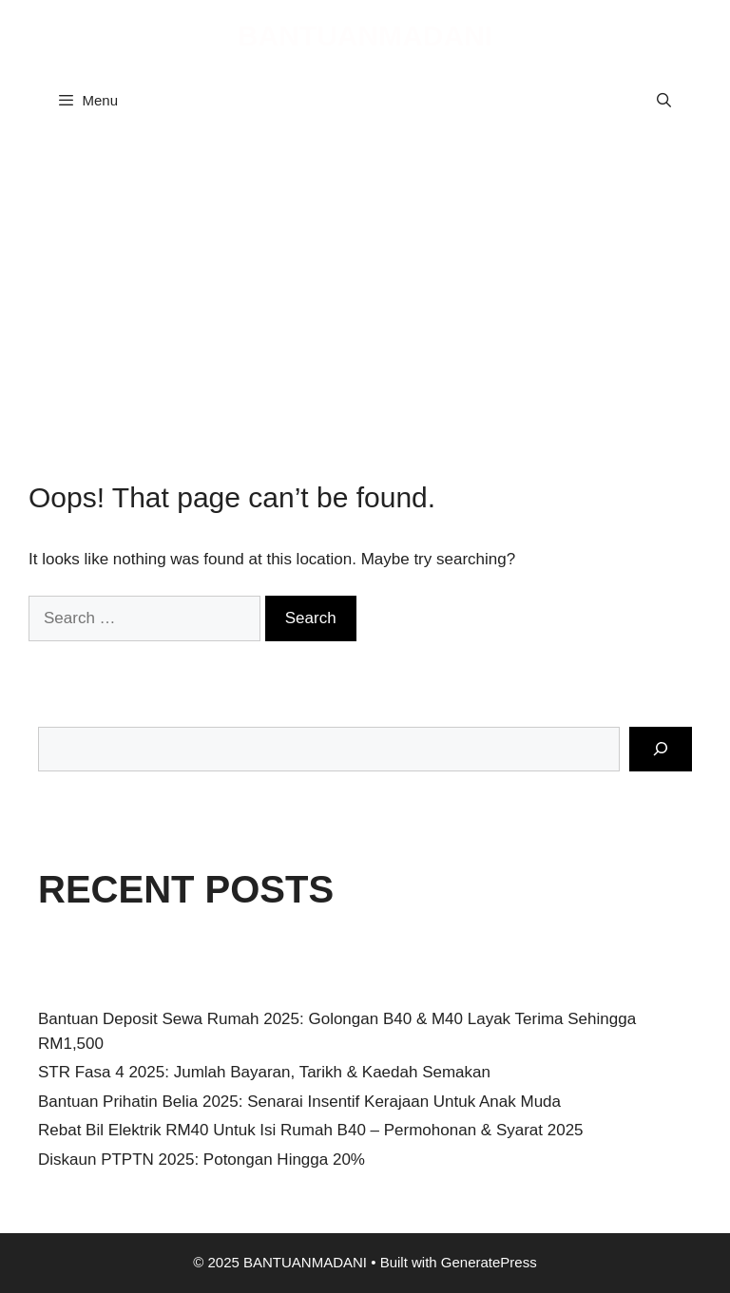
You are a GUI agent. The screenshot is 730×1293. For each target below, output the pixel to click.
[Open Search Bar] (664, 100)
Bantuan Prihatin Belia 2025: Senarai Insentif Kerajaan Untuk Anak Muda (299, 1102)
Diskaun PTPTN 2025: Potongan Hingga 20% (201, 1159)
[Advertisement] (365, 291)
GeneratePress (489, 1262)
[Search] (660, 749)
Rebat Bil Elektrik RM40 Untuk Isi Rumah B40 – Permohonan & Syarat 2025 (311, 1130)
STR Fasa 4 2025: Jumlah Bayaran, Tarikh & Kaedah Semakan (264, 1072)
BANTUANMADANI (365, 35)
